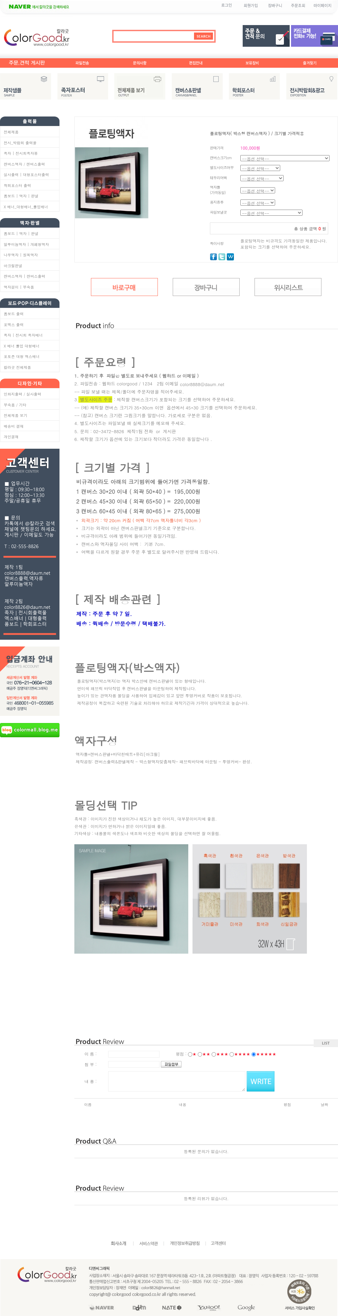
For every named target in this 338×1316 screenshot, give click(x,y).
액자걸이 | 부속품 (19, 287)
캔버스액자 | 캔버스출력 (24, 276)
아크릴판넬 (13, 265)
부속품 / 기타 (15, 404)
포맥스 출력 (14, 324)
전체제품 (11, 131)
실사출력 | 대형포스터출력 (26, 174)
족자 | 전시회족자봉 (21, 153)
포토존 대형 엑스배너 (22, 356)
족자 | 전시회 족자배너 (23, 335)
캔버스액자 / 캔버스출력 (24, 164)
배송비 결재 (14, 426)
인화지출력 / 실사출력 (22, 394)
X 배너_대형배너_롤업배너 (26, 206)
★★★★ (242, 1054)
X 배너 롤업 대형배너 (22, 345)
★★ (206, 1054)
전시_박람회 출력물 (20, 142)
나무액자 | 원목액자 (21, 254)
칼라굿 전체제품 (17, 367)
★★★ (222, 1054)
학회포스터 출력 (17, 185)
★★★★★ (266, 1054)
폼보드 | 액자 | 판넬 (21, 195)
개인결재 (11, 436)
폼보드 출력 (14, 313)
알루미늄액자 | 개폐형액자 (26, 244)
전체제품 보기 (15, 415)
